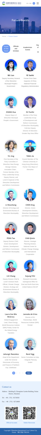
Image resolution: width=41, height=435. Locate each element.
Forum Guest (13, 36)
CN (27, 3)
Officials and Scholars (16, 48)
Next (28, 374)
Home (4, 36)
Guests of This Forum (6, 48)
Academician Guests (27, 49)
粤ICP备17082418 (23, 432)
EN (30, 3)
